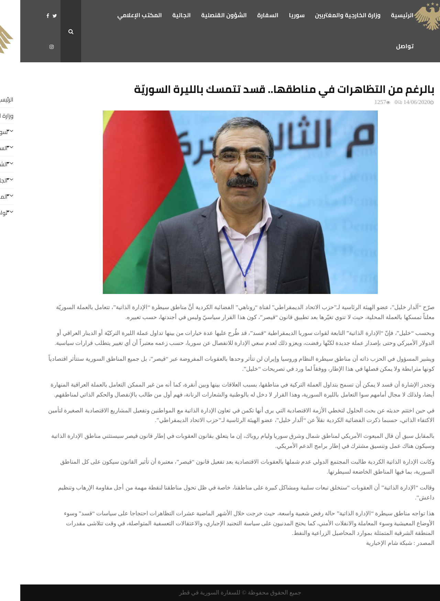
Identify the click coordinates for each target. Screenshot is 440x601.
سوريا (276, 15)
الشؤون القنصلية (204, 15)
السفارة (247, 15)
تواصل (384, 46)
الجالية (161, 15)
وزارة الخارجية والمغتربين (327, 15)
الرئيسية (382, 15)
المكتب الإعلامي (119, 15)
